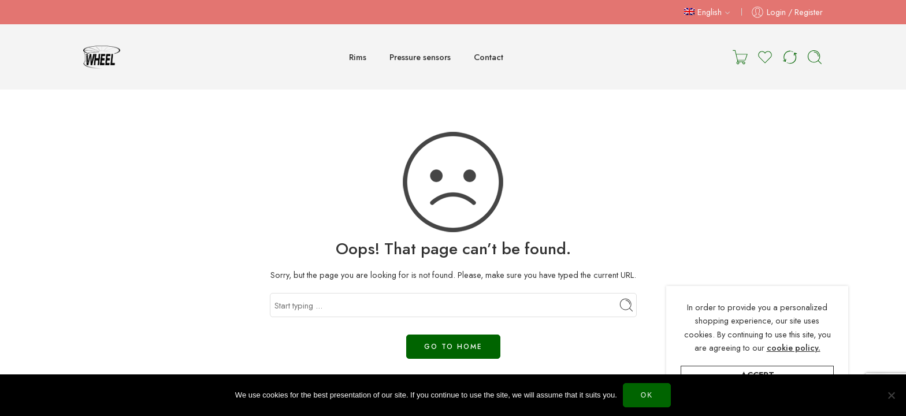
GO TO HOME (453, 346)
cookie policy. (793, 347)
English (703, 12)
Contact (488, 57)
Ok (647, 395)
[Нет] (891, 395)
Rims (357, 57)
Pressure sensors (420, 57)
